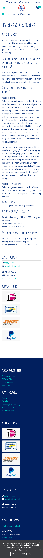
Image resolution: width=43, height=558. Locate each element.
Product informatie (9, 410)
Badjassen (6, 385)
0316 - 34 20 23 (10, 263)
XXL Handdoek (7, 382)
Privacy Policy (7, 537)
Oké (14, 554)
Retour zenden (8, 407)
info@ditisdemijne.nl (12, 266)
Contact (5, 398)
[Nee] (40, 549)
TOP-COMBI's (7, 379)
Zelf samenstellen (8, 376)
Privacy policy (25, 554)
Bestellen (5, 401)
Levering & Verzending (11, 404)
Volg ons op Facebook (11, 526)
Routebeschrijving (9, 278)
